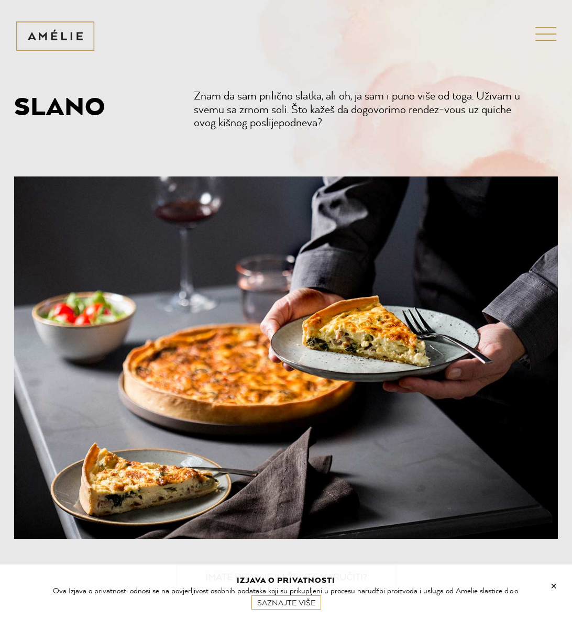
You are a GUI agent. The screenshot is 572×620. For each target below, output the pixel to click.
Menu (538, 34)
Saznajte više (286, 602)
